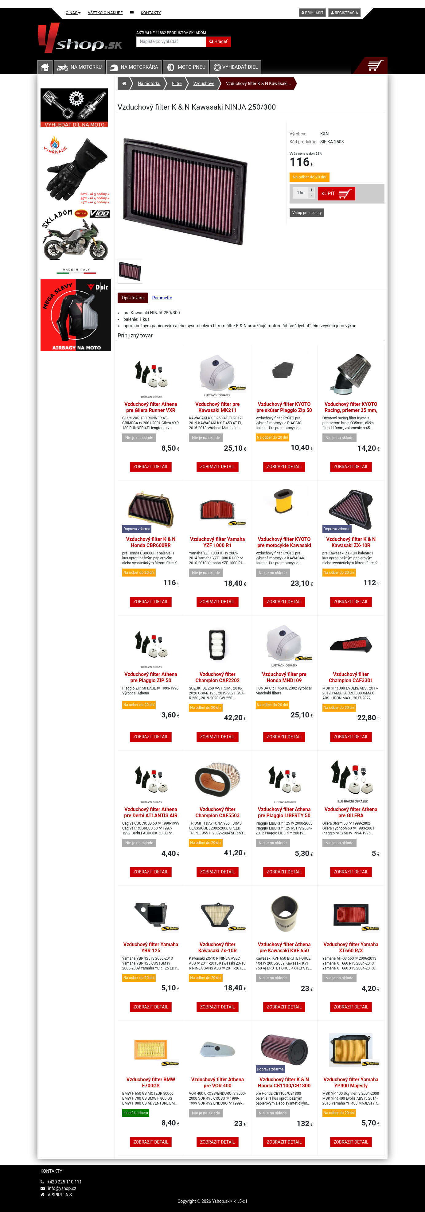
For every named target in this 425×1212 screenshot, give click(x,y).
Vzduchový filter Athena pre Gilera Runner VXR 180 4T (150, 410)
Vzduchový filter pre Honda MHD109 (284, 677)
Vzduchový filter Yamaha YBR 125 (150, 948)
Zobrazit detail (150, 466)
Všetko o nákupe (105, 12)
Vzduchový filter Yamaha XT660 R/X (351, 948)
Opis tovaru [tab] (133, 297)
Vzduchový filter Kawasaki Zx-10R (217, 948)
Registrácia (344, 13)
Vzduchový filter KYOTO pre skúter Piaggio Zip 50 (284, 407)
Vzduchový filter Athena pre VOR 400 (217, 1083)
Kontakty (151, 12)
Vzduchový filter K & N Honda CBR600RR (151, 542)
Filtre (176, 83)
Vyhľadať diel (235, 67)
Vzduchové (203, 83)
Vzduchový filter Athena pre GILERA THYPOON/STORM (351, 815)
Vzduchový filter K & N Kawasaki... (258, 83)
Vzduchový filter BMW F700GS (151, 1083)
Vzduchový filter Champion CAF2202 (217, 677)
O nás (73, 12)
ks (300, 192)
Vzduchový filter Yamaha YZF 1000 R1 (217, 542)
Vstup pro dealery (307, 213)
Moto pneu (191, 67)
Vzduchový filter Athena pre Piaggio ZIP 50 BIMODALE (150, 680)
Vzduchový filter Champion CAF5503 (217, 812)
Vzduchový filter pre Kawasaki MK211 (217, 407)
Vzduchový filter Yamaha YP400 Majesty (351, 1083)
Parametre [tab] (162, 297)
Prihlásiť (312, 13)
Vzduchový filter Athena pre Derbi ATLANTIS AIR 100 (150, 815)
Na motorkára (139, 67)
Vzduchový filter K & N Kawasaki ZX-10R (351, 542)
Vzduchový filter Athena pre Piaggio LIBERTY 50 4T (284, 815)
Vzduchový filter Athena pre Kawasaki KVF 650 (284, 948)
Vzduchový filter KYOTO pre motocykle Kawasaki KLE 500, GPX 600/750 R (284, 545)
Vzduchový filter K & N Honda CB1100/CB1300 (284, 1083)
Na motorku (86, 67)
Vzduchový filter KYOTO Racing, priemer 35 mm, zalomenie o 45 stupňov (351, 410)
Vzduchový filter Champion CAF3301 (351, 677)
